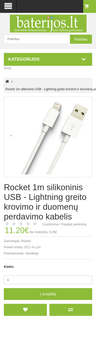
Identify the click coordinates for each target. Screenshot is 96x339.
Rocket (25, 241)
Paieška (80, 39)
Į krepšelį (48, 294)
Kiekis (9, 267)
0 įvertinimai (50, 224)
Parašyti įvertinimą (73, 224)
